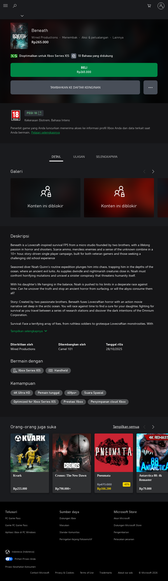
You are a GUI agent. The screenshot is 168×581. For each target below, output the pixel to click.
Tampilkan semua (126, 426)
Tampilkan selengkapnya (28, 331)
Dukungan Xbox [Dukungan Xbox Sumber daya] (68, 518)
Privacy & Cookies (64, 572)
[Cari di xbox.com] (15, 5)
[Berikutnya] (153, 171)
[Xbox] (11, 15)
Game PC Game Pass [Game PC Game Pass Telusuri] (16, 525)
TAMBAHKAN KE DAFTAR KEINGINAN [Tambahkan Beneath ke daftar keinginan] (75, 87)
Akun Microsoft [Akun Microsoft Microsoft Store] (122, 518)
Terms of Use (87, 572)
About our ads (125, 572)
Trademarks (106, 572)
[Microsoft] (83, 3)
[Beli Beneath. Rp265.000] (84, 70)
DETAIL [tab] (56, 156)
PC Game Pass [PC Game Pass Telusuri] (13, 518)
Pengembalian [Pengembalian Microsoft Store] (121, 532)
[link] (29, 463)
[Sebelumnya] (144, 171)
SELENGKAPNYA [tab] (106, 156)
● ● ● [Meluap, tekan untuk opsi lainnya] (151, 87)
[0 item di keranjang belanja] (150, 6)
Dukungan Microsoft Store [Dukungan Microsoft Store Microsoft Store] (128, 525)
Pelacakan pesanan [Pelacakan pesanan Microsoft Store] (124, 539)
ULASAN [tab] (79, 156)
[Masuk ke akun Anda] (161, 6)
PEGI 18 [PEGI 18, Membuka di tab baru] (34, 113)
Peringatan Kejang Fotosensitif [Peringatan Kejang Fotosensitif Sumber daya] (76, 539)
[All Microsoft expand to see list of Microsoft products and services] (5, 6)
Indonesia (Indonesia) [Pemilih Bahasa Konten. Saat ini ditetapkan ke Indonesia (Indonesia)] (23, 551)
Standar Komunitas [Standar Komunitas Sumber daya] (70, 532)
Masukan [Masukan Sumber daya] (64, 525)
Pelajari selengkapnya (45, 132)
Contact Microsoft (39, 572)
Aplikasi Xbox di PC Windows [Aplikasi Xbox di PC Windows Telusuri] (20, 532)
